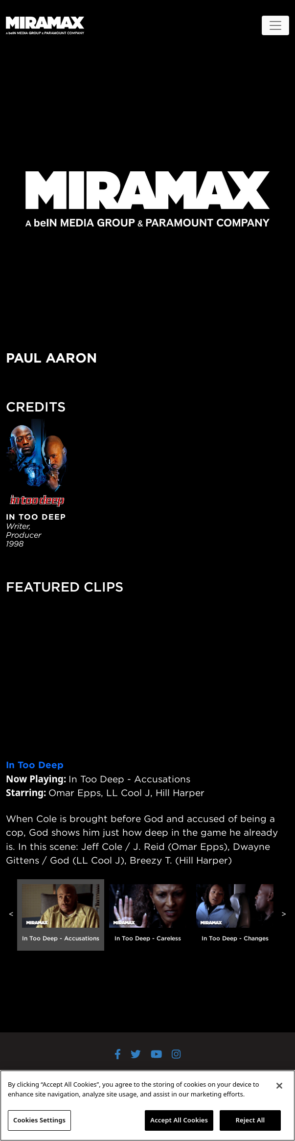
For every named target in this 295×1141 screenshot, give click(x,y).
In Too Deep (35, 765)
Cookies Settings (39, 1120)
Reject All (250, 1120)
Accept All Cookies (179, 1120)
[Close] (279, 1085)
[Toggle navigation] (275, 25)
